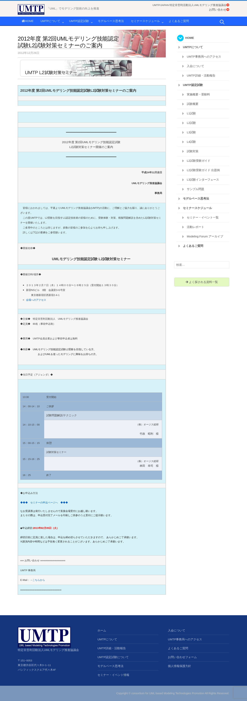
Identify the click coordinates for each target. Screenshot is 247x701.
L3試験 (191, 132)
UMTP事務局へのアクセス (204, 56)
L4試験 (191, 141)
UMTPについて (50, 21)
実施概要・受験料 (198, 94)
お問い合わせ (219, 9)
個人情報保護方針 (179, 666)
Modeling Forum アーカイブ (205, 236)
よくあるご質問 (179, 21)
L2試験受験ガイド (198, 160)
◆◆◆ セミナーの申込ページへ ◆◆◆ (44, 502)
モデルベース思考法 (111, 21)
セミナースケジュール (145, 21)
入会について (195, 66)
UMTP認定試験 (79, 21)
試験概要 (192, 103)
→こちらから (37, 580)
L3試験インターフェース (203, 179)
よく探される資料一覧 (202, 282)
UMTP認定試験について (113, 657)
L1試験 (191, 113)
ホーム (101, 630)
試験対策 (192, 151)
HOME (28, 21)
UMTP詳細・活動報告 (201, 75)
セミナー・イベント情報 (113, 674)
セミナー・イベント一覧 (203, 217)
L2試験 (191, 122)
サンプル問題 (195, 189)
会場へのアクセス (36, 299)
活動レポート (195, 227)
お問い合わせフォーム (182, 657)
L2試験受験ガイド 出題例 (203, 170)
